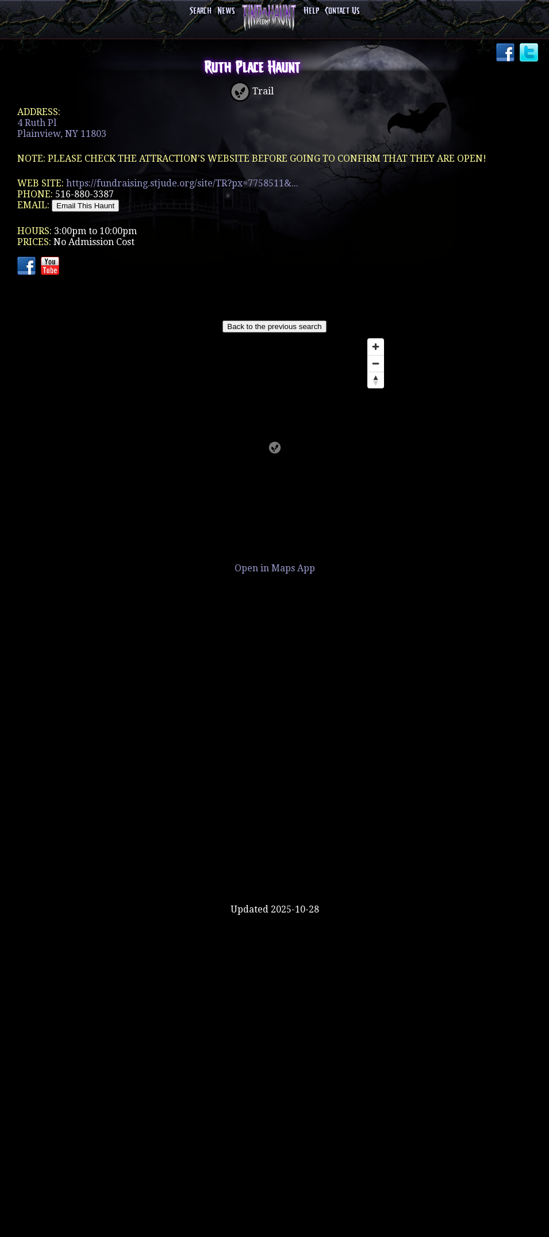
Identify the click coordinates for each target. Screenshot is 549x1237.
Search (201, 11)
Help (311, 11)
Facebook (506, 53)
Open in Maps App (275, 568)
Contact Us (342, 11)
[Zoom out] (375, 363)
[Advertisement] (275, 866)
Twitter (530, 53)
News (226, 11)
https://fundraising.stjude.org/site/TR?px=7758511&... (182, 183)
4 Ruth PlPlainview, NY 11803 (61, 128)
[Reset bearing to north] (375, 380)
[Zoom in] (375, 346)
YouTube (51, 267)
